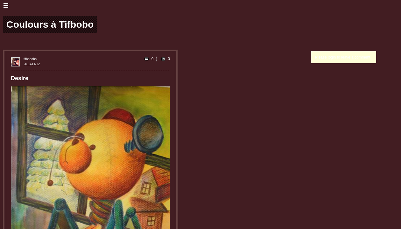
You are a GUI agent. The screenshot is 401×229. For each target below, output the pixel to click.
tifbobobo (30, 59)
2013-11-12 (32, 64)
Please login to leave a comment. (343, 57)
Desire (19, 78)
